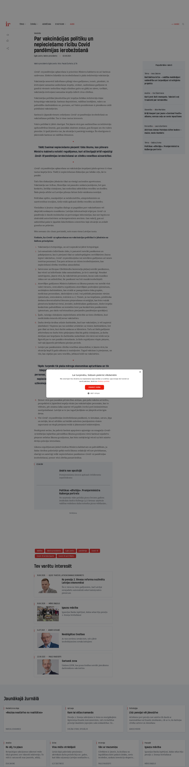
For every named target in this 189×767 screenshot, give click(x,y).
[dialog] (94, 383)
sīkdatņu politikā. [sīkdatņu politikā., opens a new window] (104, 381)
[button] (94, 393)
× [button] (140, 372)
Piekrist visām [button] (94, 387)
